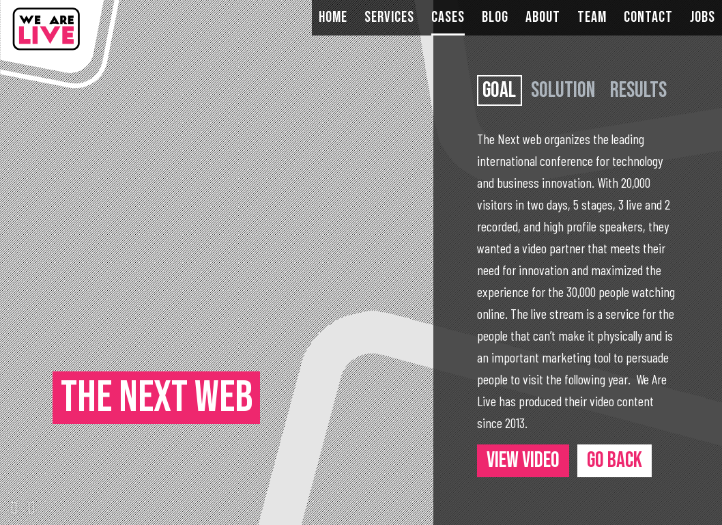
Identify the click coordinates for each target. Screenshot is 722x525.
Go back (614, 460)
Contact (648, 17)
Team (592, 17)
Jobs (702, 17)
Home (333, 17)
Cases (448, 17)
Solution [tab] (563, 90)
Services (389, 17)
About (542, 17)
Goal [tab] (499, 90)
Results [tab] (638, 90)
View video (523, 460)
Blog (495, 17)
